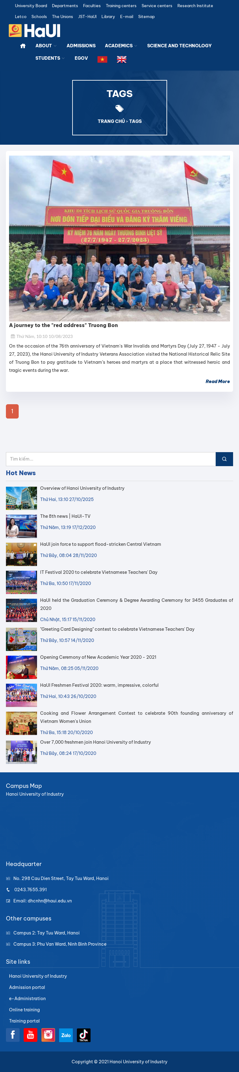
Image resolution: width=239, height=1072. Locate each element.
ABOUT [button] (46, 46)
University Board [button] (31, 5)
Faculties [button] (92, 5)
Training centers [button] (121, 5)
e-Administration (27, 998)
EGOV (81, 58)
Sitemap (146, 16)
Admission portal (27, 987)
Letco (20, 16)
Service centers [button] (157, 5)
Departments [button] (65, 5)
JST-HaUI (87, 16)
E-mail (126, 16)
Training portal (24, 1021)
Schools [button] (39, 16)
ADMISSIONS (81, 46)
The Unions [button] (62, 16)
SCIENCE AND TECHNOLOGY (179, 46)
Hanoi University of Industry (38, 976)
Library (108, 16)
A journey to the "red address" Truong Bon (63, 325)
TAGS (135, 121)
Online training (24, 1010)
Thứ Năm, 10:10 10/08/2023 (42, 336)
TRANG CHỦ (111, 121)
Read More (218, 381)
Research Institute (195, 5)
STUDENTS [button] (50, 58)
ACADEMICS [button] (121, 46)
